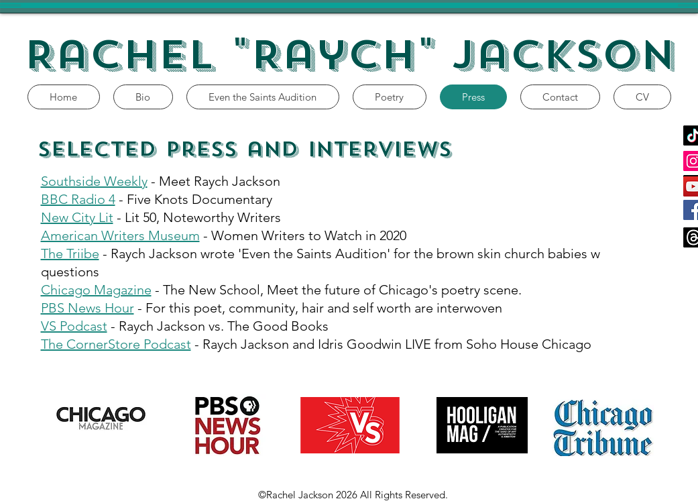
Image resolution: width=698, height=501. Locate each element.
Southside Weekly (94, 181)
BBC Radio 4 (78, 199)
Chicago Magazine (96, 290)
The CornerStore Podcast (116, 344)
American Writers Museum (120, 235)
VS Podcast (74, 326)
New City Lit (77, 217)
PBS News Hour (87, 308)
